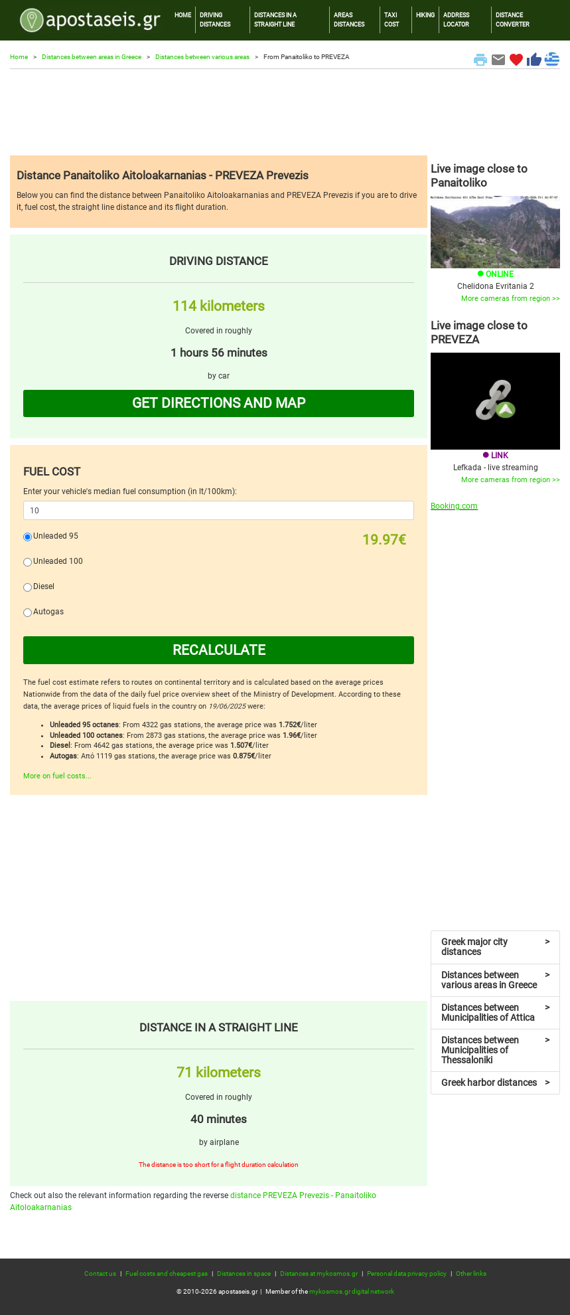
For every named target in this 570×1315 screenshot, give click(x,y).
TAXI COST (391, 19)
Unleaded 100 (58, 561)
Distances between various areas (202, 56)
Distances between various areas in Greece (495, 980)
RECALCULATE (219, 650)
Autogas (48, 611)
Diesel (43, 586)
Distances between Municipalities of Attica (495, 1012)
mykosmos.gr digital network (351, 1291)
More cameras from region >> (510, 298)
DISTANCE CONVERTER (513, 19)
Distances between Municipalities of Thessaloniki (495, 1050)
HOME (183, 15)
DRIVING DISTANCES (215, 19)
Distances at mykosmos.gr (319, 1273)
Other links (471, 1273)
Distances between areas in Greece (91, 56)
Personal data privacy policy (407, 1273)
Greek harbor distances (495, 1082)
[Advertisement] (285, 112)
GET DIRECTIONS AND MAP (218, 403)
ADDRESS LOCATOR (456, 19)
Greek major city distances (495, 946)
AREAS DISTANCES (349, 19)
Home (19, 56)
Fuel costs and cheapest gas (166, 1273)
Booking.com (454, 506)
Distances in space (244, 1273)
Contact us (100, 1273)
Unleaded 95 (55, 536)
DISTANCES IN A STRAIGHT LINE (275, 19)
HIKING (425, 15)
